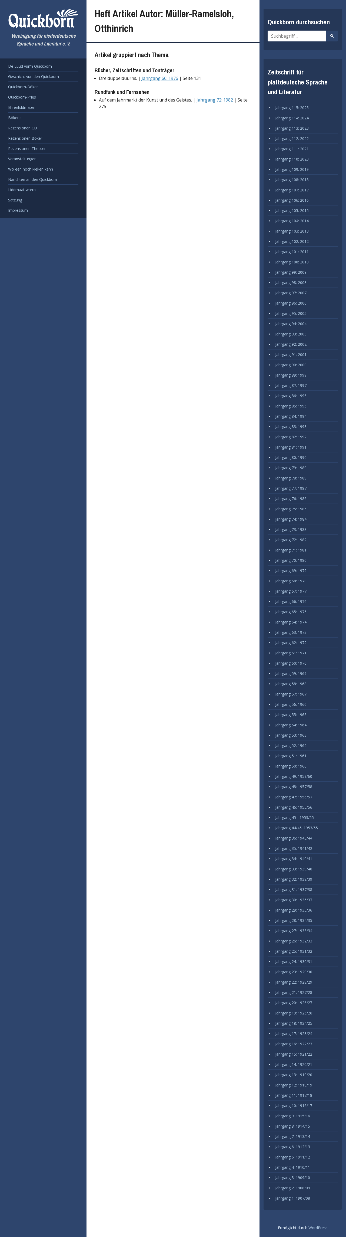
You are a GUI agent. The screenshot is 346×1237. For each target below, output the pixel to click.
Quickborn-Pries (22, 97)
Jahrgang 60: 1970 (291, 663)
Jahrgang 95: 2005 (291, 313)
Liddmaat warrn (22, 189)
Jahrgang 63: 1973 (291, 632)
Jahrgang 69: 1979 (291, 570)
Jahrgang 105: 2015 (292, 210)
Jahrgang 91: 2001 (291, 354)
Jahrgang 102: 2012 (292, 241)
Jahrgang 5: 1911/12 (292, 1157)
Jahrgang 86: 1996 (291, 395)
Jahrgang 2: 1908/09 (292, 1187)
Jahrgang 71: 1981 (291, 550)
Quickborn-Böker (23, 86)
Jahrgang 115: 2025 (292, 107)
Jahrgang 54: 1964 (291, 724)
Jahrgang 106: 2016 (292, 200)
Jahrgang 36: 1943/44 (293, 838)
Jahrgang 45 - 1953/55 (294, 817)
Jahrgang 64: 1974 (291, 622)
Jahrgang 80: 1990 (291, 457)
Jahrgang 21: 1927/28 (293, 992)
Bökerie (15, 117)
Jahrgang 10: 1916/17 (293, 1105)
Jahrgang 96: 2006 (291, 303)
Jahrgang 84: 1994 (291, 416)
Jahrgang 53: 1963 (291, 735)
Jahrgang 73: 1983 (291, 529)
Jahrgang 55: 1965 (291, 714)
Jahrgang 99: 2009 (291, 272)
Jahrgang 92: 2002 (291, 344)
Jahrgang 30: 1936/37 (293, 899)
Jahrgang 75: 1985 (291, 508)
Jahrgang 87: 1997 (291, 385)
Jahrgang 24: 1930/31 (293, 961)
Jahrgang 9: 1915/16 (292, 1115)
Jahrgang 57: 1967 (291, 694)
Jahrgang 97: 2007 (291, 292)
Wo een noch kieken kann (30, 169)
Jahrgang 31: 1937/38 (293, 889)
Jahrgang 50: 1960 (291, 766)
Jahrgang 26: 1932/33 (293, 941)
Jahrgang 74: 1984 (291, 519)
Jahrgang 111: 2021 (292, 148)
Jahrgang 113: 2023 (292, 128)
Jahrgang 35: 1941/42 (293, 848)
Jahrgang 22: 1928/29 (293, 982)
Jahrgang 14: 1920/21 (293, 1064)
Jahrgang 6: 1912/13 (292, 1146)
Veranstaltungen (22, 158)
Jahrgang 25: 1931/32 (293, 951)
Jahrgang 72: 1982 (215, 100)
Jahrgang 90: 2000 (291, 364)
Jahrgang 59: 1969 (291, 673)
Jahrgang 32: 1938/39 (293, 879)
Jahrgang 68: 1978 (291, 580)
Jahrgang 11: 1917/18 (293, 1095)
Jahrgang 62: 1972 (291, 642)
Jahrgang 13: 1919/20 (293, 1074)
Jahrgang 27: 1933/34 (293, 930)
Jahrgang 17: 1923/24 (293, 1033)
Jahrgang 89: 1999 (291, 375)
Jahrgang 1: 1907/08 (292, 1198)
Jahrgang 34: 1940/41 (293, 858)
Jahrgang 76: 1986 (291, 498)
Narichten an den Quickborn (32, 179)
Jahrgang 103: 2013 (292, 231)
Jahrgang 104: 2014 (292, 220)
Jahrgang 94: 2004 (291, 323)
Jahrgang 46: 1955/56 (293, 807)
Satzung (15, 200)
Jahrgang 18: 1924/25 (293, 1023)
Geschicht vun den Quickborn (33, 76)
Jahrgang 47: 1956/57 (293, 796)
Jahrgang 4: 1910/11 (292, 1167)
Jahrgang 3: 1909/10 (292, 1177)
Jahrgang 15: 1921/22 (293, 1054)
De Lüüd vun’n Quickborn (30, 66)
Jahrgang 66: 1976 (160, 78)
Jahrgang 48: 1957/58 (293, 786)
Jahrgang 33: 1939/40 (293, 869)
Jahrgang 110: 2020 (292, 159)
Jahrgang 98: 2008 (291, 282)
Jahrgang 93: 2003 (291, 334)
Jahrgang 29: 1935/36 (293, 910)
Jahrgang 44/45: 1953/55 (296, 827)
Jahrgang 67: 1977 (291, 591)
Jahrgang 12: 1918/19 (293, 1085)
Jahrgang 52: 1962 (291, 745)
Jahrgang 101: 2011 (292, 251)
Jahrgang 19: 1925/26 (293, 1013)
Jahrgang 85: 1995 (291, 406)
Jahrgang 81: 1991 (291, 447)
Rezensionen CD (22, 127)
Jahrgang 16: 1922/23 (293, 1043)
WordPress (318, 1227)
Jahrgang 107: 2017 (292, 189)
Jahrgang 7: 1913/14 (292, 1136)
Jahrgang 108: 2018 (292, 179)
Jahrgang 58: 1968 (291, 683)
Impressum (18, 210)
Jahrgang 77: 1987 (291, 488)
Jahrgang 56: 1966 (291, 704)
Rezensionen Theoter (27, 148)
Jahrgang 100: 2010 (292, 262)
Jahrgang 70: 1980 (291, 560)
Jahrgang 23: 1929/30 (293, 971)
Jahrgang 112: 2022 (292, 138)
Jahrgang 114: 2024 (292, 117)
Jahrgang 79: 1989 (291, 467)
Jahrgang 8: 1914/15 (292, 1126)
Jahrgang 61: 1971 (291, 652)
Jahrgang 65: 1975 (291, 611)
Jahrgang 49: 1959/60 (293, 776)
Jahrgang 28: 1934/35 (293, 920)
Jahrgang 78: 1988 (291, 478)
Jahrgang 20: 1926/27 (293, 1002)
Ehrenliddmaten (21, 107)
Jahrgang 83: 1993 (291, 426)
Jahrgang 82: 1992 (291, 436)
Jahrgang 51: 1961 (291, 755)
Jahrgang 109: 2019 (292, 169)
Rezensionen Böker (25, 138)
